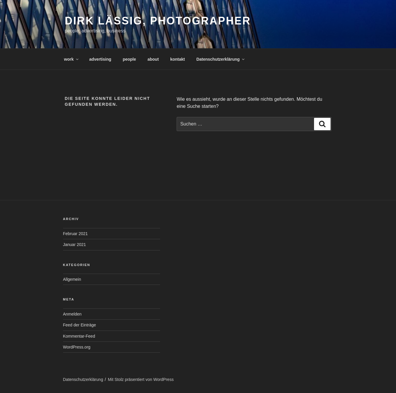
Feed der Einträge (79, 325)
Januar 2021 (74, 244)
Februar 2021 (75, 233)
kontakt (177, 59)
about (153, 59)
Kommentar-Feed (79, 336)
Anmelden (72, 314)
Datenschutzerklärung (220, 59)
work (71, 59)
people (129, 59)
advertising (100, 59)
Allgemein (72, 279)
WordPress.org (77, 347)
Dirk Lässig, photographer (158, 21)
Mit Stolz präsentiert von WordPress (141, 379)
